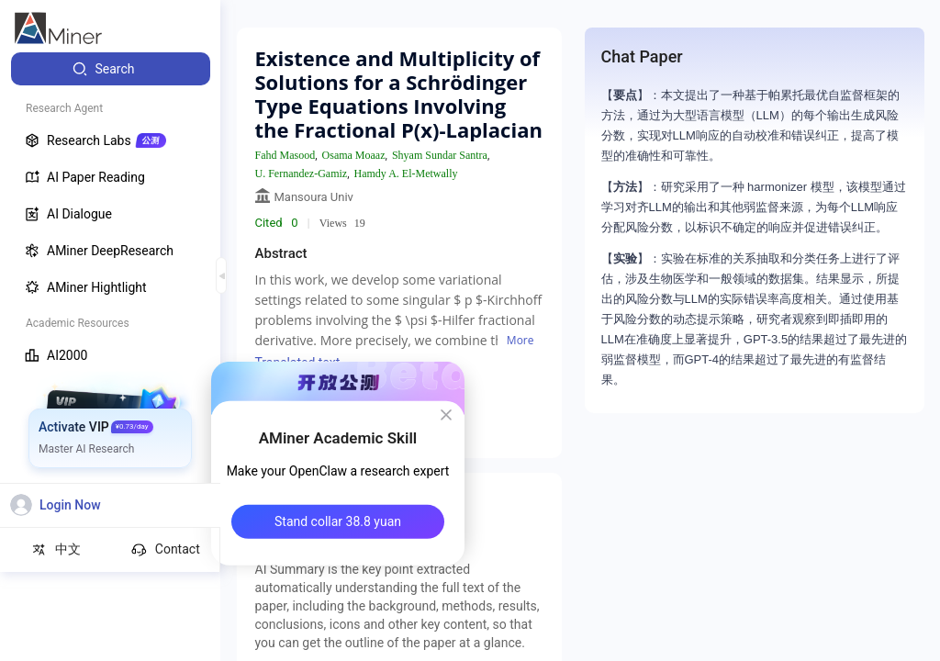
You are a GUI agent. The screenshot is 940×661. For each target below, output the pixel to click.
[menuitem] (110, 68)
